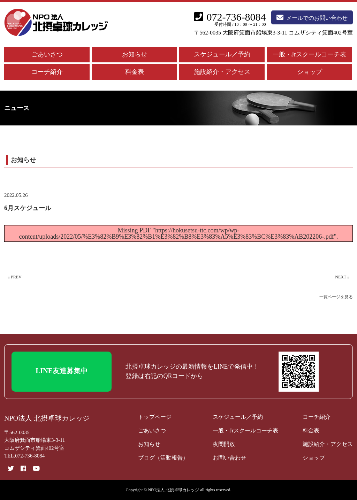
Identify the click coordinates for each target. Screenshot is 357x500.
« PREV (15, 277)
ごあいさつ (47, 54)
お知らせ (134, 54)
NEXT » (342, 277)
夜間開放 (224, 444)
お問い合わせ (229, 458)
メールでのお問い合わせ (312, 17)
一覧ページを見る (336, 296)
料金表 (134, 71)
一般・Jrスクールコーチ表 (309, 54)
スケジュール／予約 (222, 54)
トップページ (155, 417)
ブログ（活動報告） (163, 458)
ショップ (309, 71)
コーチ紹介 (47, 71)
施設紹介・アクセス (222, 71)
